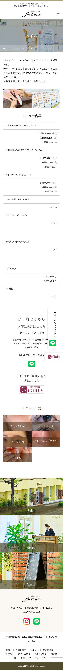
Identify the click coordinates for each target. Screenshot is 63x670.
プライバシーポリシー (39, 658)
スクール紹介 (24, 654)
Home (8, 650)
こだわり (10, 654)
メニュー (34, 650)
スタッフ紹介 (41, 654)
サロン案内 (21, 650)
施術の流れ (48, 650)
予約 (22, 658)
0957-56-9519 (31, 333)
